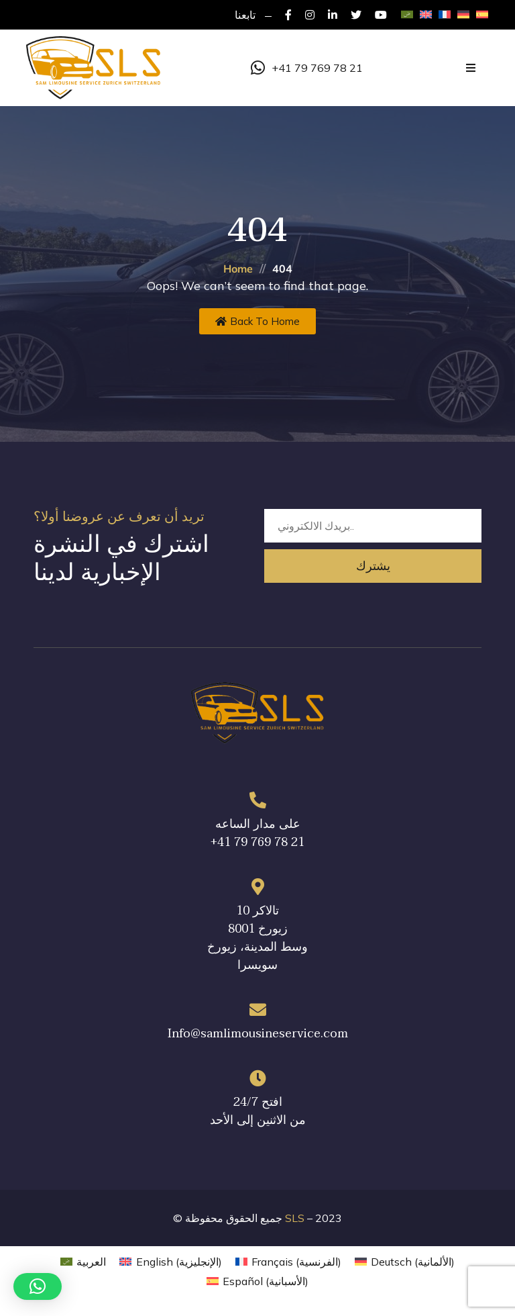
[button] (37, 1286)
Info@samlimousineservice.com (258, 1034)
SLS (294, 1218)
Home (238, 268)
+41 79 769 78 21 (307, 68)
